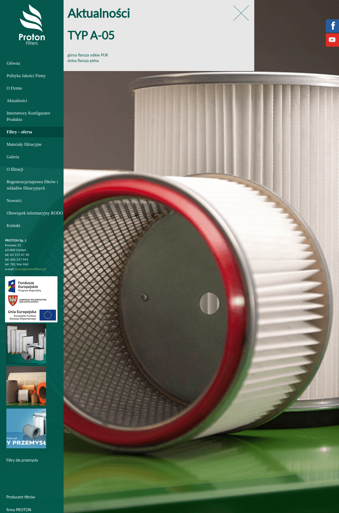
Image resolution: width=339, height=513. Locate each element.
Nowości (14, 200)
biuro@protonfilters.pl (30, 269)
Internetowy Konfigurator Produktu (28, 116)
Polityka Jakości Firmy (26, 75)
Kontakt (13, 225)
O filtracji (15, 169)
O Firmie (14, 88)
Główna (13, 63)
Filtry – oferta (19, 132)
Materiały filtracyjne (24, 144)
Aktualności (17, 100)
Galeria (13, 157)
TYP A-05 (91, 36)
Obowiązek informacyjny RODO (35, 213)
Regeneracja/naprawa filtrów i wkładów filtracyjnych (32, 184)
